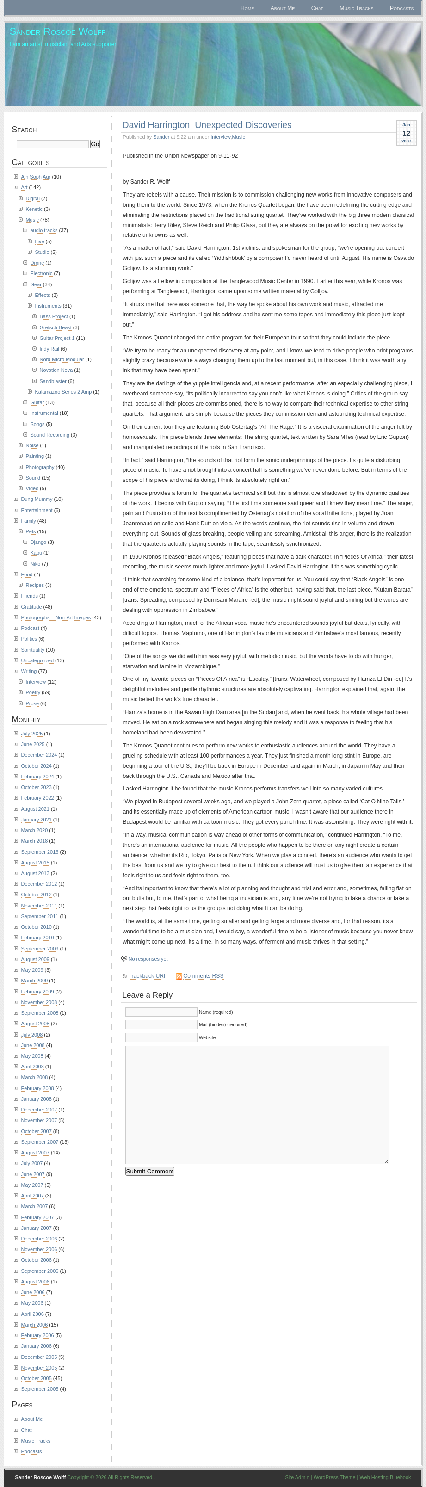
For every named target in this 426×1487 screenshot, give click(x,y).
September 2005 (40, 1389)
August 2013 (35, 873)
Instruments (48, 306)
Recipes (35, 585)
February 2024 (37, 776)
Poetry (33, 692)
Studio (42, 252)
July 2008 (32, 1034)
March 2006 (34, 1324)
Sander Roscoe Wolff (58, 31)
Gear (36, 284)
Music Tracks (356, 8)
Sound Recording (50, 435)
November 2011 (39, 905)
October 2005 (36, 1378)
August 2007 (35, 1152)
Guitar (37, 402)
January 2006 (36, 1346)
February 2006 (37, 1335)
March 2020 (34, 830)
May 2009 (32, 970)
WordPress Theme (335, 1477)
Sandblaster (53, 381)
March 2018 (34, 841)
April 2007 (32, 1195)
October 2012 (36, 894)
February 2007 (37, 1217)
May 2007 (32, 1185)
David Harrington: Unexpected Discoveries (207, 125)
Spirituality (32, 650)
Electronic (42, 273)
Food (27, 574)
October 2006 (36, 1260)
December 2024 (39, 755)
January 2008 (36, 1099)
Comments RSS (203, 976)
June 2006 (33, 1292)
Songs (38, 424)
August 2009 (35, 959)
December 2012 (39, 884)
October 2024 (36, 766)
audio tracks (44, 230)
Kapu (37, 552)
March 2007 (34, 1206)
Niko (36, 564)
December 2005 (39, 1357)
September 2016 (40, 852)
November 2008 (39, 1002)
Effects (42, 295)
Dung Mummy (37, 499)
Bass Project (54, 316)
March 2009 (34, 980)
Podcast (30, 628)
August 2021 (35, 809)
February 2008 (37, 1088)
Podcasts (402, 8)
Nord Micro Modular (62, 359)
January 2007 (36, 1228)
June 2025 (33, 744)
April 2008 (32, 1066)
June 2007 (33, 1174)
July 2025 (32, 733)
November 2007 (39, 1120)
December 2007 (39, 1109)
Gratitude (31, 607)
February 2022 (37, 798)
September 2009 (40, 948)
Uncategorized (37, 660)
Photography (40, 467)
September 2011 (40, 916)
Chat (317, 8)
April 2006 (32, 1314)
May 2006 (32, 1303)
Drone (37, 262)
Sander (161, 137)
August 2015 (35, 862)
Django (39, 542)
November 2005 (39, 1367)
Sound (33, 478)
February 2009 (37, 991)
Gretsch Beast (56, 327)
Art (24, 187)
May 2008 (32, 1056)
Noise (32, 445)
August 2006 (35, 1281)
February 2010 (37, 937)
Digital (33, 198)
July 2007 (32, 1163)
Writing (29, 671)
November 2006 (39, 1249)
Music (238, 137)
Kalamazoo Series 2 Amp (63, 392)
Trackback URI (147, 976)
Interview (220, 137)
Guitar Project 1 (57, 338)
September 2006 (40, 1271)
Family (28, 521)
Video (32, 488)
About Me (283, 8)
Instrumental (44, 413)
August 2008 (35, 1023)
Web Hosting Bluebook (385, 1477)
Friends (29, 596)
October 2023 (36, 787)
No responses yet (148, 959)
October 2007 (36, 1131)
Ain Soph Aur (36, 176)
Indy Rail (50, 349)
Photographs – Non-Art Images (56, 617)
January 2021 (36, 819)
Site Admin (297, 1477)
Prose (32, 703)
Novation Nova (56, 370)
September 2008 (40, 1013)
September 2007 (40, 1142)
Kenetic (34, 209)
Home (247, 8)
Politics (29, 639)
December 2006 (39, 1238)
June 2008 (33, 1045)
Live (39, 241)
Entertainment (37, 510)
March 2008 (34, 1077)
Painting (35, 456)
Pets (31, 531)
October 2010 (36, 927)
